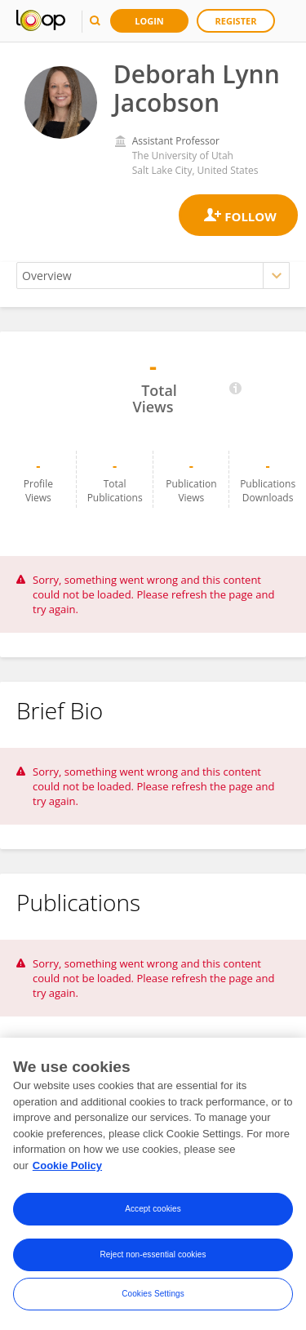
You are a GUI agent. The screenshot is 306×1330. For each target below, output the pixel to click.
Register (236, 21)
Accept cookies (153, 1212)
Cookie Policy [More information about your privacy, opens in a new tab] (67, 1169)
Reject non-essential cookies (153, 1258)
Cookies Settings (153, 1297)
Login (149, 21)
